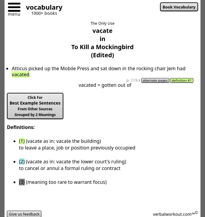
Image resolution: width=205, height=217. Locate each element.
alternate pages (155, 80)
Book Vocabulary (179, 7)
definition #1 (182, 80)
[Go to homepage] (41, 8)
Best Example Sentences (35, 106)
